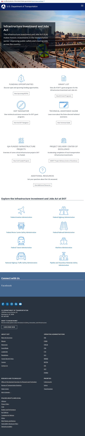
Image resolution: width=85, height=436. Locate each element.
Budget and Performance (8, 410)
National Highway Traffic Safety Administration (21, 263)
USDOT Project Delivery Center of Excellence (64, 161)
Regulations (4, 355)
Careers (3, 362)
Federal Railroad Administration (64, 232)
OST (45, 369)
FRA (45, 348)
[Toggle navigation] (82, 5)
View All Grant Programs (63, 96)
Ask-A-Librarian (6, 392)
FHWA (45, 341)
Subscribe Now (9, 327)
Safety (46, 385)
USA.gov (3, 401)
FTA (45, 352)
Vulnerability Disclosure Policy (9, 424)
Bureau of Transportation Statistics (11, 385)
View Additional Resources (43, 185)
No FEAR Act (4, 412)
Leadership (4, 352)
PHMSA (46, 373)
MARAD (46, 359)
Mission (3, 341)
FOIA (2, 407)
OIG (45, 366)
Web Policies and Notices (8, 421)
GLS (45, 355)
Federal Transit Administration (21, 247)
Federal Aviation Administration (21, 217)
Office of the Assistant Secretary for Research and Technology (19, 382)
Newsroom (4, 345)
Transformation (48, 389)
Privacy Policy (5, 404)
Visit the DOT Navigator (21, 123)
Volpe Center (5, 389)
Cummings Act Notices (7, 415)
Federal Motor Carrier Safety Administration (21, 232)
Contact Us (4, 366)
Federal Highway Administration (64, 217)
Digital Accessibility (6, 426)
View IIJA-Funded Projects (21, 161)
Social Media (4, 348)
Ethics (3, 418)
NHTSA (46, 362)
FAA (45, 338)
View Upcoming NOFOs (21, 93)
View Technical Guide (63, 123)
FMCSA (46, 345)
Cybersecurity (48, 382)
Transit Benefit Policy (7, 359)
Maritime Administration (63, 247)
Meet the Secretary (6, 338)
